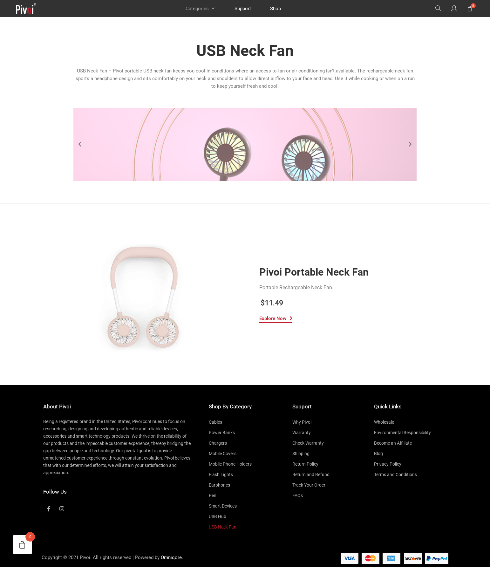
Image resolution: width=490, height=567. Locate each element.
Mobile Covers (222, 453)
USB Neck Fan (222, 526)
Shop (275, 8)
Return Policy (305, 464)
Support (243, 8)
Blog (378, 453)
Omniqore (171, 557)
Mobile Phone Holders (230, 464)
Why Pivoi (301, 422)
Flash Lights (221, 474)
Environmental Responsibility (402, 432)
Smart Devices (223, 506)
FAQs (297, 495)
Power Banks (222, 432)
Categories (200, 8)
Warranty (301, 432)
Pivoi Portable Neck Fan (314, 272)
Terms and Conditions (395, 474)
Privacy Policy (387, 464)
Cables (215, 422)
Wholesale (384, 422)
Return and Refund (311, 474)
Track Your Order (308, 485)
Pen (212, 495)
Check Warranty (308, 443)
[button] (80, 144)
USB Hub (217, 516)
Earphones (219, 485)
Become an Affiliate (393, 443)
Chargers (218, 443)
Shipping (301, 453)
